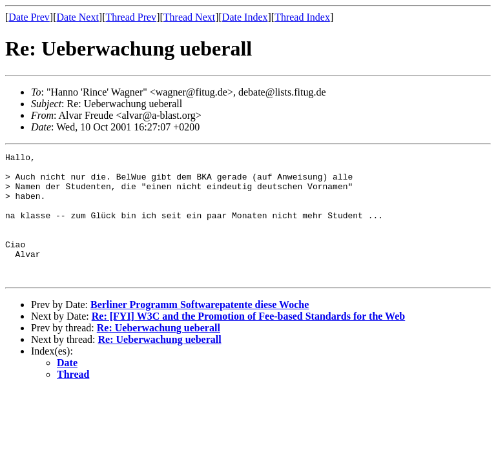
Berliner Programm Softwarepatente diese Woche (199, 329)
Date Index (245, 17)
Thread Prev (130, 17)
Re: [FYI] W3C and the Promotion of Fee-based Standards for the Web (248, 341)
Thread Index (302, 17)
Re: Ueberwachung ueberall (158, 352)
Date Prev (29, 17)
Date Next (78, 17)
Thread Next (189, 17)
